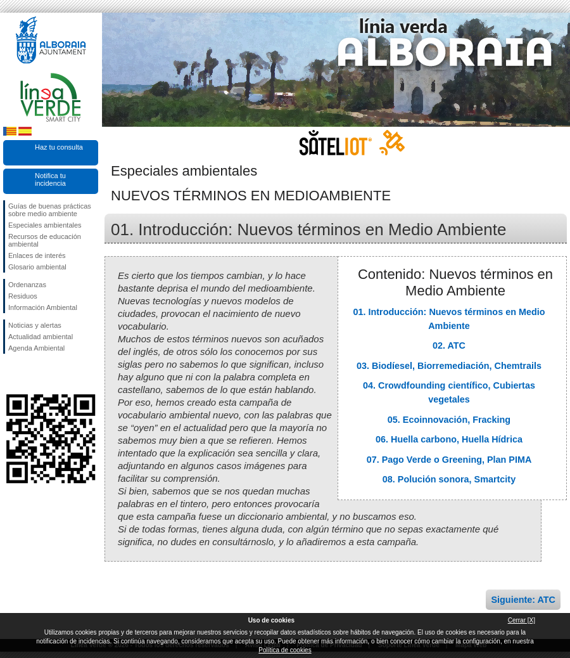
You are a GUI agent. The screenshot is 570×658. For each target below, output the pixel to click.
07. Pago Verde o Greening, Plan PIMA (449, 460)
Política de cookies (284, 650)
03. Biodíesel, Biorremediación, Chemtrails (449, 366)
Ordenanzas (27, 284)
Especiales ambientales (45, 225)
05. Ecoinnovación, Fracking (449, 420)
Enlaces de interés (37, 255)
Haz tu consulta (59, 147)
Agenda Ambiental (36, 348)
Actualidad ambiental (40, 336)
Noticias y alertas (34, 325)
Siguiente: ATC (523, 600)
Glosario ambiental (37, 267)
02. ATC (449, 345)
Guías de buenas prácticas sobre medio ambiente (49, 209)
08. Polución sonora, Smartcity (449, 479)
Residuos (22, 296)
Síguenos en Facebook (10, 374)
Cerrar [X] (521, 620)
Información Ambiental (42, 307)
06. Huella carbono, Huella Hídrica (449, 439)
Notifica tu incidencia (50, 179)
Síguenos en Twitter (31, 374)
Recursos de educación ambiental (44, 240)
